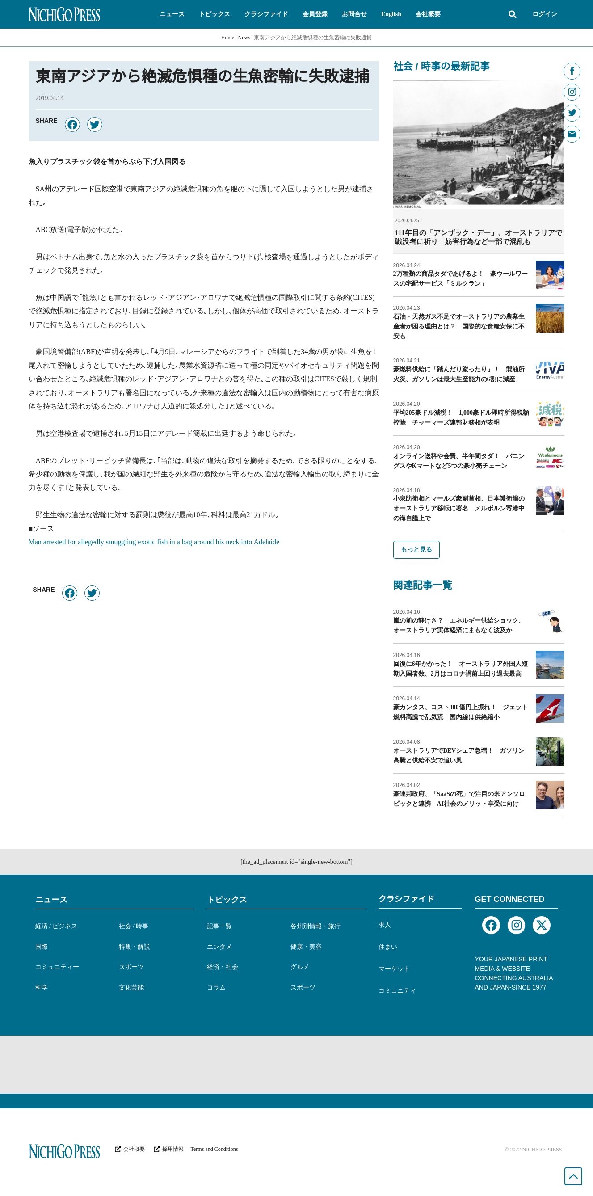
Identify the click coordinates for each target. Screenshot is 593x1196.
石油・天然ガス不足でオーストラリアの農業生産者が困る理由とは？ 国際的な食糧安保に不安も (459, 326)
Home (227, 37)
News (244, 37)
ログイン (544, 14)
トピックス (227, 899)
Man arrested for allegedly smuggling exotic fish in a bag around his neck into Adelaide (154, 542)
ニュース (51, 899)
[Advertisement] (296, 1064)
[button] (172, 14)
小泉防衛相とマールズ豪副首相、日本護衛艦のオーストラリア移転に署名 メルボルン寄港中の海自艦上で (459, 508)
